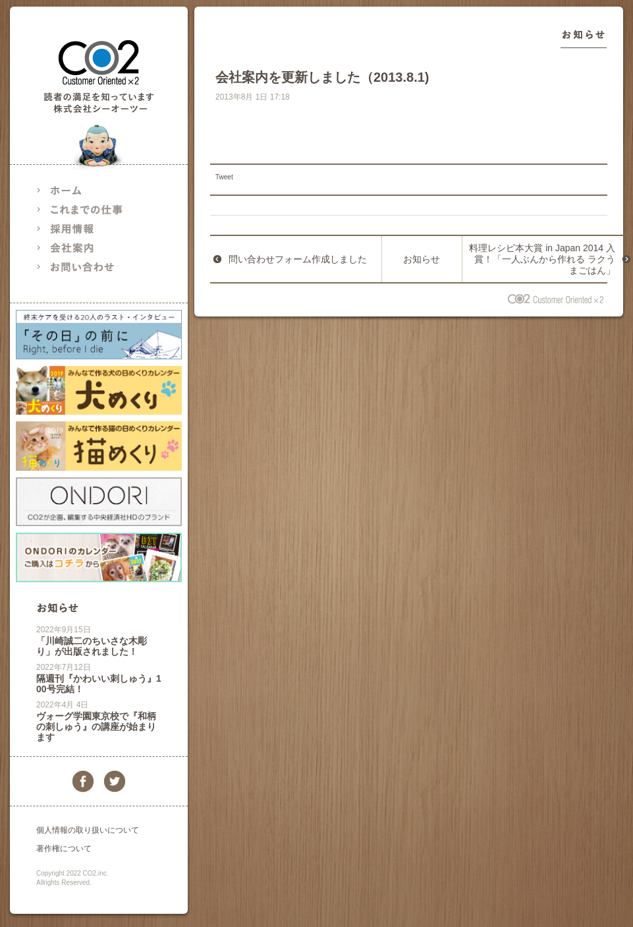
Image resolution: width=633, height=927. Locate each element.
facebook (83, 781)
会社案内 (88, 247)
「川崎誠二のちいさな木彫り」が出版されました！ (91, 646)
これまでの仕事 (88, 209)
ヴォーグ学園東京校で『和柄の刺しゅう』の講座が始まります (96, 726)
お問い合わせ (88, 266)
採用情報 (88, 228)
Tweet (224, 177)
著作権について (64, 848)
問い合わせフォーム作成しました (298, 259)
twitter (114, 781)
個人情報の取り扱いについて (87, 830)
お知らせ (57, 607)
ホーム (88, 190)
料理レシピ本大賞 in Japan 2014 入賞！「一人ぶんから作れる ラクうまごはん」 (542, 259)
